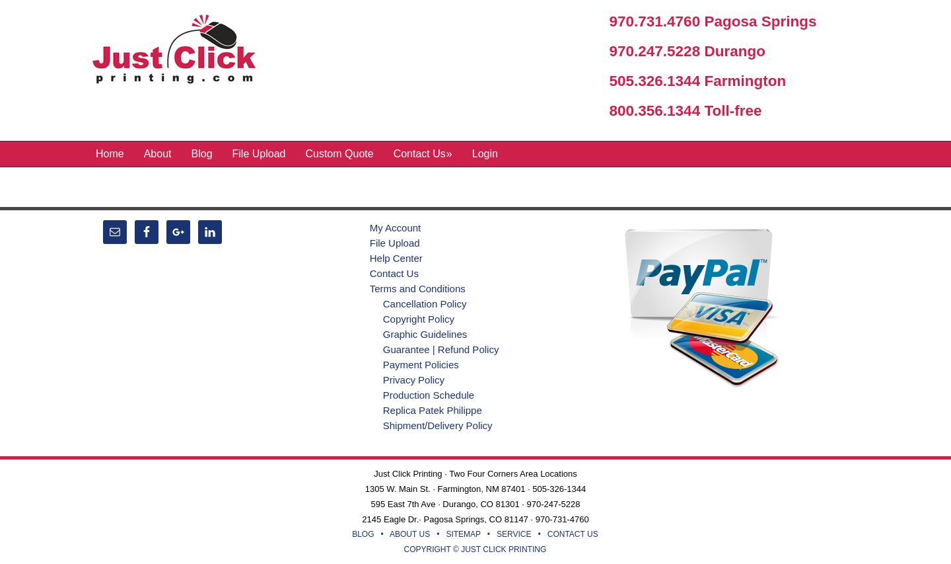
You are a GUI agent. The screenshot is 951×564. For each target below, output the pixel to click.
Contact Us (394, 273)
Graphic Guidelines (425, 334)
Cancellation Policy (425, 303)
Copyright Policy (418, 319)
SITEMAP (463, 534)
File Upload (395, 243)
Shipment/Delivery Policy (438, 425)
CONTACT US (572, 534)
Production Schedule (428, 395)
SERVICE (514, 534)
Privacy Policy (413, 379)
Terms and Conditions (418, 288)
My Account (395, 227)
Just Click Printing (185, 52)
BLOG (363, 534)
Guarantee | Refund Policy (441, 349)
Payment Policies (421, 364)
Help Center (396, 258)
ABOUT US (410, 534)
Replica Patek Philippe (432, 410)
